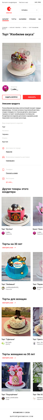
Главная (4, 27)
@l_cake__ (9, 182)
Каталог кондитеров (9, 2)
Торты (13, 19)
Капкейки (22, 19)
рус (39, 2)
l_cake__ (14, 89)
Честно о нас (23, 2)
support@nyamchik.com (21, 416)
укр (36, 2)
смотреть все (7, 248)
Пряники (32, 19)
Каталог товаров (15, 27)
